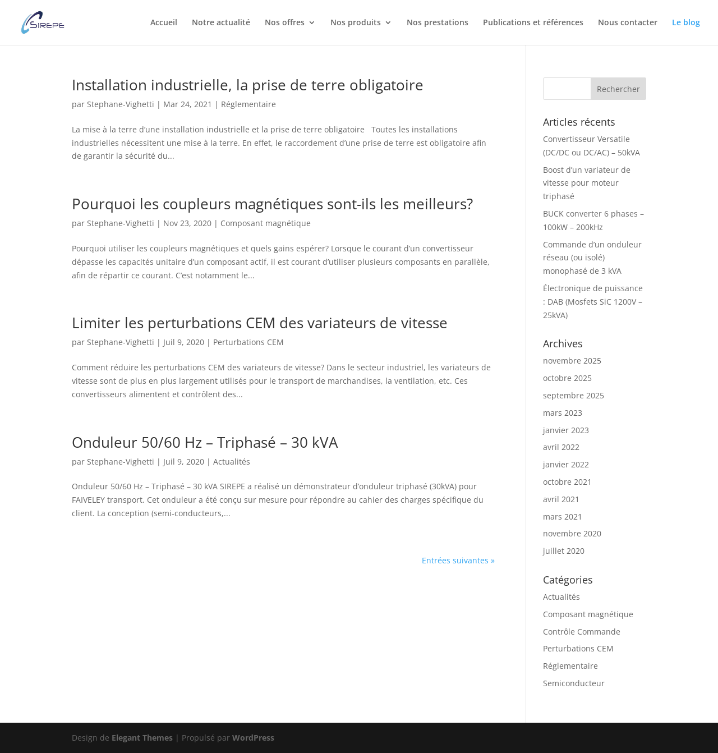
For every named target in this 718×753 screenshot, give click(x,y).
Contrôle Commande (581, 631)
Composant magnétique (265, 223)
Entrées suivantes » (458, 560)
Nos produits (355, 23)
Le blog (686, 23)
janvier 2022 (566, 464)
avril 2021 (561, 499)
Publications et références (533, 23)
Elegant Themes (142, 737)
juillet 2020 (563, 550)
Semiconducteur (574, 683)
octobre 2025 (567, 378)
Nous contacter (627, 23)
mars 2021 (562, 516)
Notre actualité (221, 23)
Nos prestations (437, 23)
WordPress (253, 737)
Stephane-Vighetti (120, 104)
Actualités (231, 461)
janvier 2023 (566, 430)
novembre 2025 (572, 360)
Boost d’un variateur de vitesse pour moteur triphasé (586, 183)
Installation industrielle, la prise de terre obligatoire (248, 85)
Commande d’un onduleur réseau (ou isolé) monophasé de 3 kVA (592, 258)
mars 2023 (562, 412)
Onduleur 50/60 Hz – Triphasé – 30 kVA (205, 442)
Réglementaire (248, 104)
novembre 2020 (572, 533)
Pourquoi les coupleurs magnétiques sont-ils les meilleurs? (272, 204)
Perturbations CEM (248, 342)
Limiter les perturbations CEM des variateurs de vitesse (260, 323)
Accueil (163, 23)
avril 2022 (561, 447)
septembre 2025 (573, 395)
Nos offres (285, 23)
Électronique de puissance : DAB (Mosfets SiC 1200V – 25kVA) (593, 301)
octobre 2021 (567, 481)
